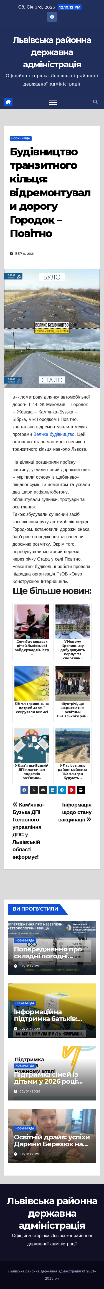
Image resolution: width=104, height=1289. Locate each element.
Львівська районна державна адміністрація (52, 52)
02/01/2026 (29, 966)
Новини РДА (20, 138)
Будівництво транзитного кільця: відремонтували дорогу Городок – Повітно (50, 192)
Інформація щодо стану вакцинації (75, 812)
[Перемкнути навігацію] (52, 102)
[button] (95, 102)
